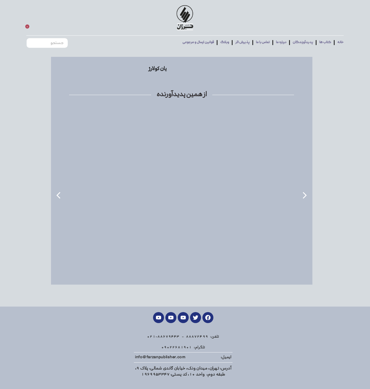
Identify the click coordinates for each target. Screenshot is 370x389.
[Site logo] (185, 18)
